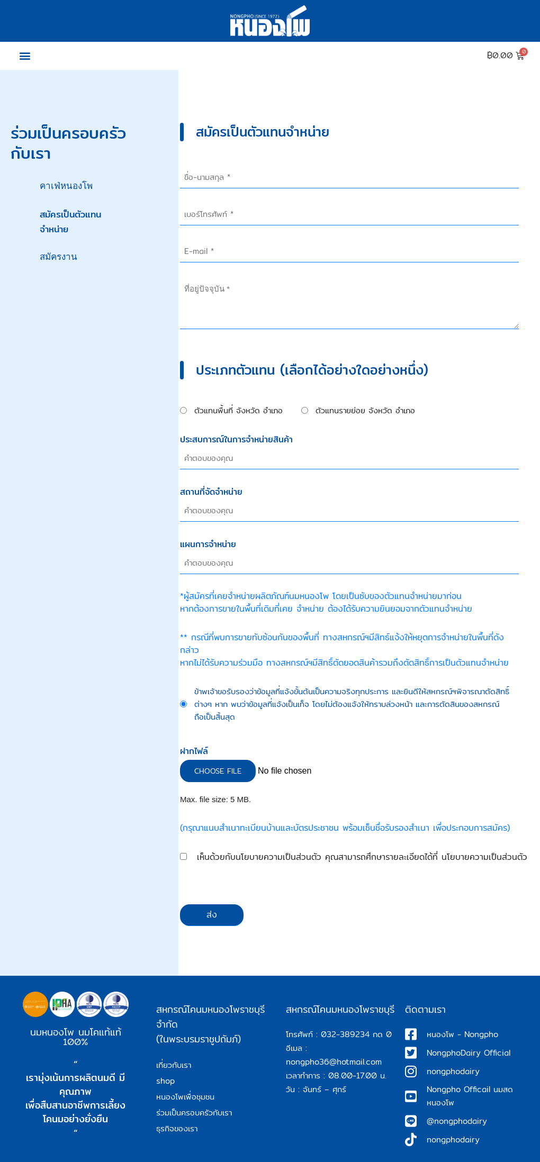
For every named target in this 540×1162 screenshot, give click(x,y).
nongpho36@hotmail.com (334, 1062)
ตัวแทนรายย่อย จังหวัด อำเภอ (365, 410)
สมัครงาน (58, 257)
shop (165, 1081)
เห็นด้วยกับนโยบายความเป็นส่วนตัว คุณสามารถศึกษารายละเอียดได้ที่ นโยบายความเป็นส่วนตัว (362, 857)
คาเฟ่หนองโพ (66, 186)
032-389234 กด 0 (356, 1034)
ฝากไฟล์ (194, 751)
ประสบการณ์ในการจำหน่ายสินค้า (236, 439)
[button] (24, 56)
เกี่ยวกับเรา (173, 1065)
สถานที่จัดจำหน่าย (211, 492)
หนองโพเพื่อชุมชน (185, 1097)
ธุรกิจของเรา (176, 1128)
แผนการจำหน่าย (208, 544)
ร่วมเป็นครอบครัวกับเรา (194, 1112)
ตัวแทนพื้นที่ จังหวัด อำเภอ (238, 410)
